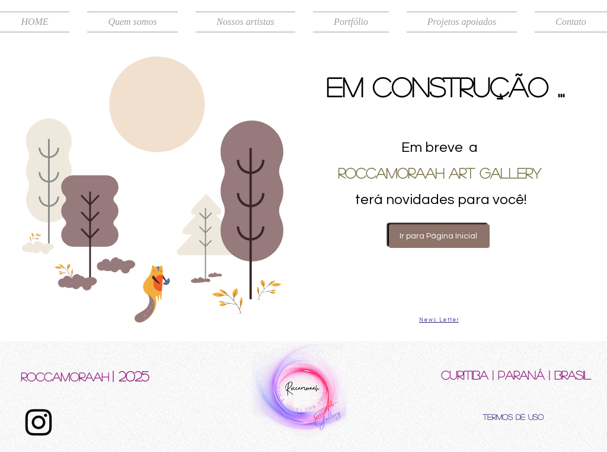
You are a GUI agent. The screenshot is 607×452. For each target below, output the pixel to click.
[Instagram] (38, 422)
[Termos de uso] (513, 416)
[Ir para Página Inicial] (439, 236)
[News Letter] (439, 320)
